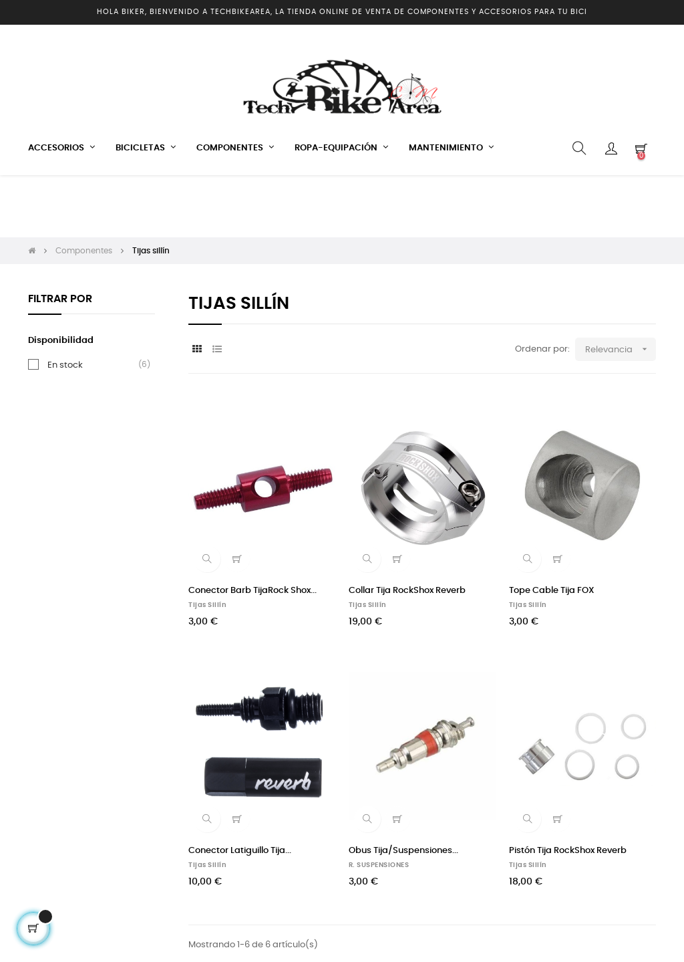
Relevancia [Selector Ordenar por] (620, 287)
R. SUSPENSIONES (379, 803)
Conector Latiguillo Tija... (239, 788)
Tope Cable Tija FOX (551, 528)
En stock (65, 303)
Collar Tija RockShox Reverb (407, 528)
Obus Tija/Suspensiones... (403, 788)
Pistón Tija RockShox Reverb (568, 788)
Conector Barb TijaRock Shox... (252, 528)
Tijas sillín (207, 542)
